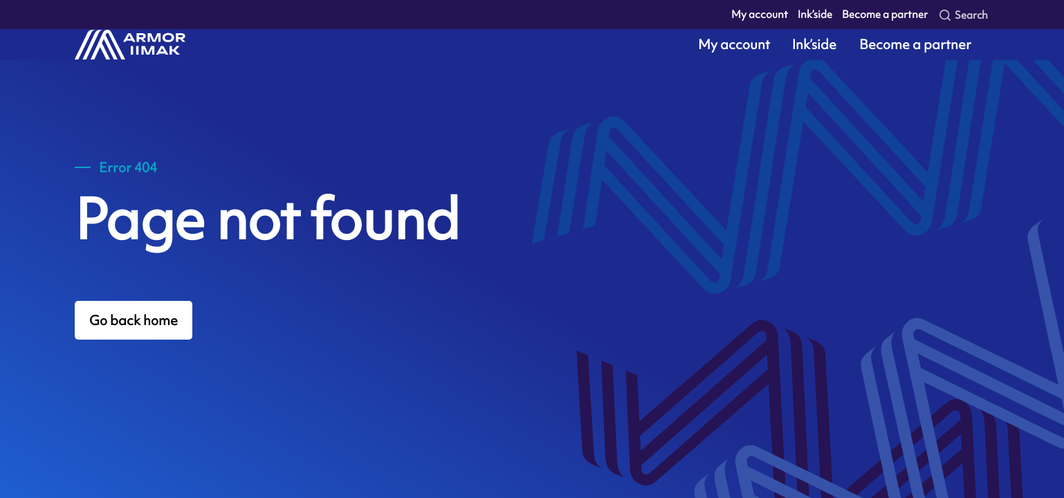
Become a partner (885, 14)
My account (759, 14)
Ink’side (815, 14)
